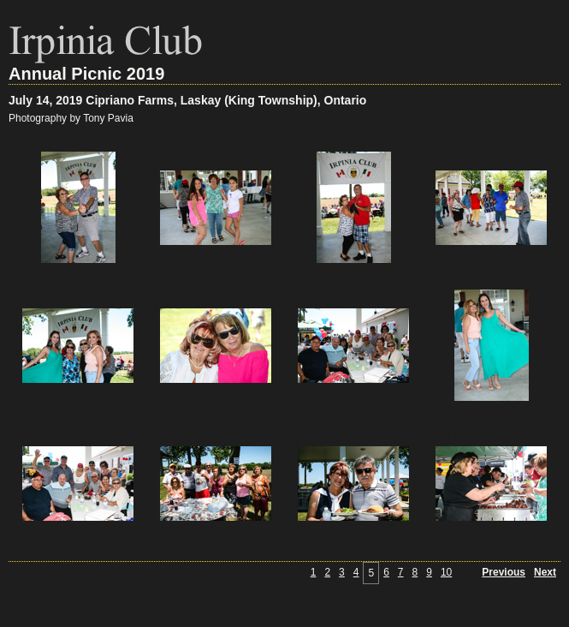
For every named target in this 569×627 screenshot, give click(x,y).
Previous (503, 572)
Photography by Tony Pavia (71, 118)
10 (446, 572)
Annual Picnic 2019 (86, 73)
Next (545, 572)
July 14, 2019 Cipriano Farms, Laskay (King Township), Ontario (187, 100)
